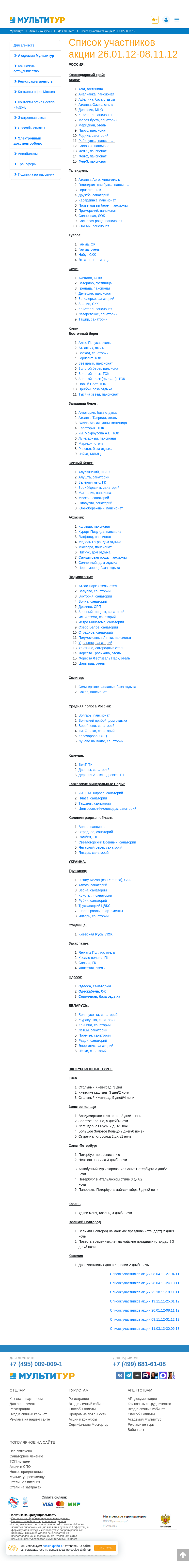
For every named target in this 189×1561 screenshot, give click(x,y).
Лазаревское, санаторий (98, 314)
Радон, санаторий (93, 1040)
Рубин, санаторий (93, 901)
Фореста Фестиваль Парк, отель (104, 658)
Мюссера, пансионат (95, 547)
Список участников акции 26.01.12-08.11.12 (144, 1310)
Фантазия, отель (92, 968)
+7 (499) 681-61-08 (139, 1364)
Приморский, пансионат (98, 211)
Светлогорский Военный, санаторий (107, 842)
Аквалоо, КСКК (90, 278)
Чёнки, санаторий (93, 1051)
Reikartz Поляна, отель (97, 952)
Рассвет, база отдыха (95, 449)
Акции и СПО (20, 1467)
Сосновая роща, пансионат (100, 221)
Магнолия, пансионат (96, 493)
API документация (142, 1399)
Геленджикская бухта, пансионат (105, 185)
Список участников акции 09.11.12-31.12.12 (144, 1319)
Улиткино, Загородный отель (101, 648)
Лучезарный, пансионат (97, 438)
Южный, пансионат (94, 226)
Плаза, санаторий (93, 798)
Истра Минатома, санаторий (101, 622)
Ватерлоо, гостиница (95, 283)
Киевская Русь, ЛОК (95, 934)
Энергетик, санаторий (96, 1046)
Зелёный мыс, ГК (92, 482)
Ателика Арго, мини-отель (99, 180)
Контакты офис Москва (34, 92)
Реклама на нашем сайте (30, 1419)
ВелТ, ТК (85, 764)
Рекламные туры (141, 1424)
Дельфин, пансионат (95, 293)
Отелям (17, 1390)
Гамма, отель (89, 249)
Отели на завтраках (25, 1487)
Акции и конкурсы (83, 1419)
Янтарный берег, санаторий (101, 847)
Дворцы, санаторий (94, 770)
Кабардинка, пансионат (97, 200)
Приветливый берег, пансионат (103, 205)
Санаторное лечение (26, 1456)
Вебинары (136, 1430)
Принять (105, 1548)
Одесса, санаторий (95, 986)
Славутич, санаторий (95, 503)
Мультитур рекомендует (29, 1477)
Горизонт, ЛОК (90, 190)
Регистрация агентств (35, 81)
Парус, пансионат (93, 130)
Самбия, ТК (88, 837)
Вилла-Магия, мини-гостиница (103, 423)
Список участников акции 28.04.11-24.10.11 (144, 1283)
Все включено (21, 1451)
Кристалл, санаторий (95, 895)
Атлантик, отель (91, 348)
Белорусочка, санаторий (98, 1015)
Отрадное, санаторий (96, 632)
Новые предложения (26, 1472)
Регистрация (20, 1409)
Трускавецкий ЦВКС (94, 906)
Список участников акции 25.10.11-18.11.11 (144, 1292)
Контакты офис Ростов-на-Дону (34, 104)
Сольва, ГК (87, 963)
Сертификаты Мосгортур (88, 1424)
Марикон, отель (91, 443)
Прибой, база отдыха (95, 389)
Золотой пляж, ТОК (94, 374)
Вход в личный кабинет (28, 1414)
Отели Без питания (25, 1482)
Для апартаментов (24, 1404)
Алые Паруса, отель (95, 343)
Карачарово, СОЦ (93, 736)
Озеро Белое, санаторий (98, 627)
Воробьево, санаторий (96, 726)
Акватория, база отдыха (98, 412)
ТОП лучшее (20, 1461)
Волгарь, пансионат (94, 715)
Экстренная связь (30, 118)
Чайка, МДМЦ (90, 454)
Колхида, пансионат (94, 526)
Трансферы (27, 164)
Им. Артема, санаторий (97, 617)
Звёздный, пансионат (96, 363)
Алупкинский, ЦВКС (94, 472)
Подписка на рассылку (34, 174)
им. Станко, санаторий (96, 731)
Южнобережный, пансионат (101, 508)
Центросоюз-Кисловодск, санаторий (107, 809)
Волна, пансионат (93, 827)
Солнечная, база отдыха (99, 996)
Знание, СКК (89, 304)
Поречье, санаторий (95, 1035)
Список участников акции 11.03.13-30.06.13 (144, 1329)
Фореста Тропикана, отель (100, 653)
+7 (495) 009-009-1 (36, 1364)
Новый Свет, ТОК (92, 384)
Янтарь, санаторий (94, 853)
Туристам (79, 1390)
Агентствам (140, 1390)
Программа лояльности (87, 1414)
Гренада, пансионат (94, 288)
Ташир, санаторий (93, 319)
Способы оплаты (29, 128)
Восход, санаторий (94, 353)
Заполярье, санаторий (96, 299)
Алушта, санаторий (94, 477)
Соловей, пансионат (95, 146)
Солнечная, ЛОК (92, 216)
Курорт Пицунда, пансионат (101, 532)
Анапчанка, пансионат (96, 94)
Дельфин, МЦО (91, 110)
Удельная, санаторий (95, 643)
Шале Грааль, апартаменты (101, 911)
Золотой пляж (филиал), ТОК (102, 379)
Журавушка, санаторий (97, 1020)
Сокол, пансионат (93, 692)
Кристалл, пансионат (95, 115)
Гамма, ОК (87, 244)
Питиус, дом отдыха (94, 552)
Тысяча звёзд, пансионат (99, 394)
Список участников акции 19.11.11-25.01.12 (144, 1301)
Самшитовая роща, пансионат (103, 557)
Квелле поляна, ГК (93, 958)
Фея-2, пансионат (93, 156)
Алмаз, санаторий (93, 885)
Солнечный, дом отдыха (98, 563)
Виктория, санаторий (95, 596)
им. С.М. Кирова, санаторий (101, 793)
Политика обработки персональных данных (38, 1521)
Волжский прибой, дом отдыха (103, 720)
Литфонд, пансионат (95, 537)
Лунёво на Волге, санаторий (101, 741)
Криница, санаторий (94, 1025)
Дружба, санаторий (94, 195)
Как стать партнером (26, 1399)
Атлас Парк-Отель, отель (99, 586)
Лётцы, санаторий (93, 1030)
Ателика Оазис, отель (96, 105)
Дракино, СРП (90, 607)
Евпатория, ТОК (91, 428)
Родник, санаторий (93, 136)
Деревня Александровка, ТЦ (101, 775)
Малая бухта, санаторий (98, 120)
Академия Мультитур (144, 1419)
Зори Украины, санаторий (99, 488)
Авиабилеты (28, 154)
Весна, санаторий (93, 890)
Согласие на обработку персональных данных (40, 1518)
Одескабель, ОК (92, 991)
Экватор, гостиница (94, 260)
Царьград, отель (92, 663)
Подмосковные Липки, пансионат (105, 638)
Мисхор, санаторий (94, 498)
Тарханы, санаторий (95, 803)
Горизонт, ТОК (90, 358)
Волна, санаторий (93, 601)
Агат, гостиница (91, 89)
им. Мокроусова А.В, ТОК (99, 433)
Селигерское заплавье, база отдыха (107, 687)
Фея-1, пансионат (93, 151)
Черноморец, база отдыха (99, 568)
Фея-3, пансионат (93, 161)
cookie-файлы (52, 1546)
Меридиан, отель (92, 125)
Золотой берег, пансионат (99, 368)
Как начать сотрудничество (26, 68)
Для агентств (24, 45)
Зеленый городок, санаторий (101, 612)
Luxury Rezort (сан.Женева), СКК (105, 880)
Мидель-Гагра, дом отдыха (100, 542)
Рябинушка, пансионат (97, 141)
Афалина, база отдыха (97, 99)
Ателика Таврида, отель (98, 418)
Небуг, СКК (87, 255)
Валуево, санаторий (94, 591)
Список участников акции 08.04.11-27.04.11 (144, 1274)
